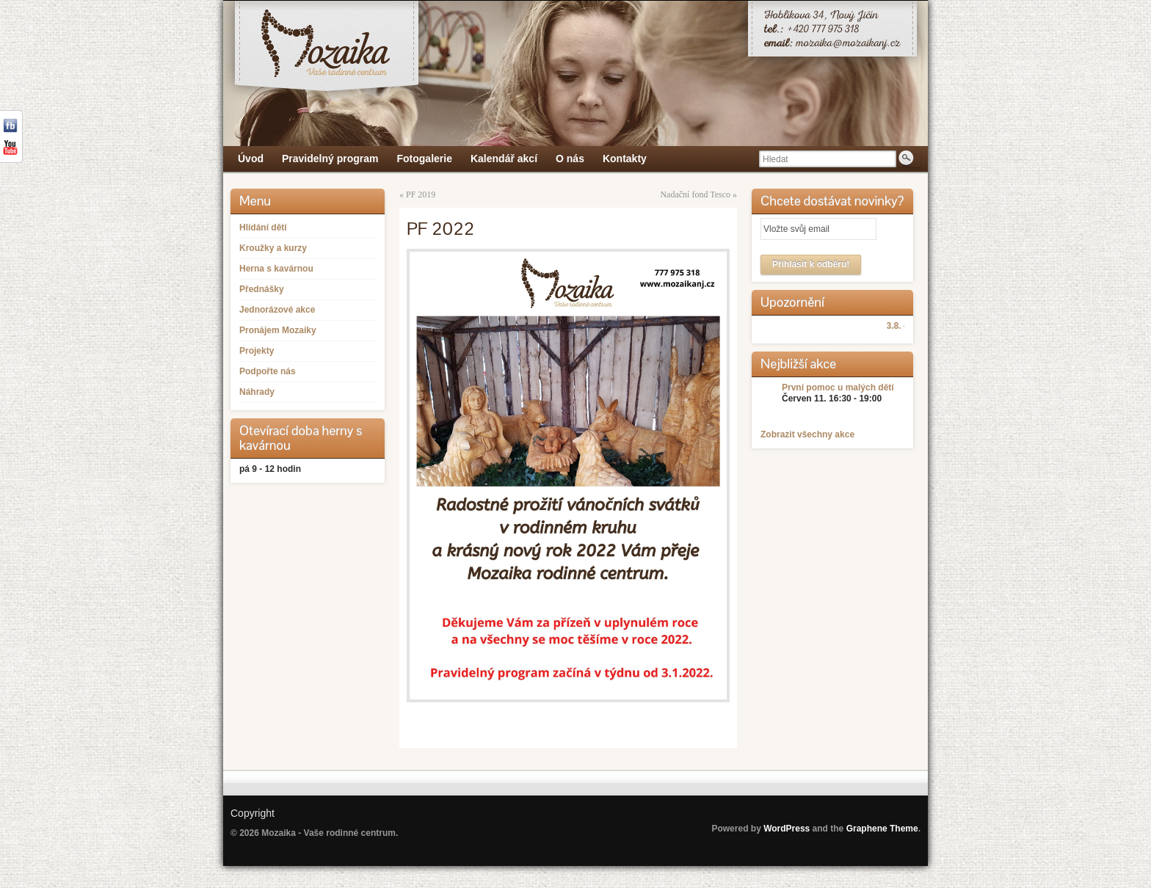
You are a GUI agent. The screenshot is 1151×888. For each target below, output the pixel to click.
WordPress (786, 828)
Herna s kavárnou (276, 268)
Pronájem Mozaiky (277, 330)
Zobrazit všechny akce (807, 434)
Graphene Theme (882, 828)
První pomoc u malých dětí (838, 387)
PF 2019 (420, 194)
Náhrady (257, 392)
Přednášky (261, 289)
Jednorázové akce (277, 310)
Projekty (256, 351)
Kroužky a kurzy (273, 248)
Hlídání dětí (263, 227)
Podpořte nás (267, 371)
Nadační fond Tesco (695, 194)
